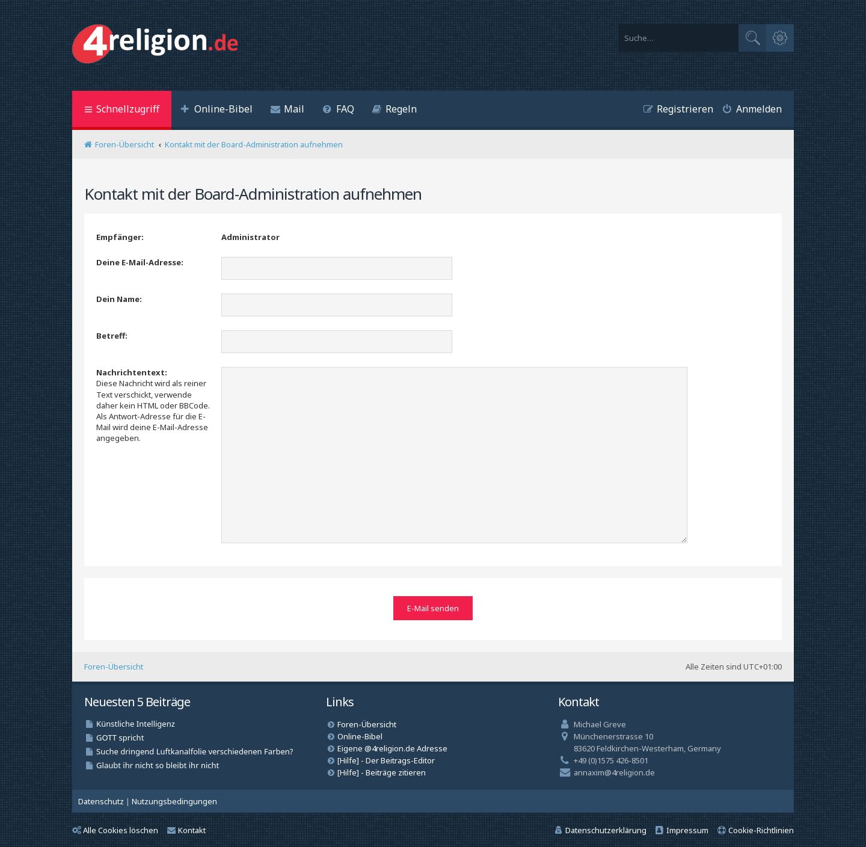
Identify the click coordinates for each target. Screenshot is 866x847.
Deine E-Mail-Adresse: (139, 262)
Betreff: (111, 335)
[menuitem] (216, 110)
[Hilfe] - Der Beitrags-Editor (386, 758)
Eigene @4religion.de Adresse (392, 746)
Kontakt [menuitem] (186, 828)
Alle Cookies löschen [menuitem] (115, 828)
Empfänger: (120, 237)
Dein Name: (119, 299)
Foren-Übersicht (113, 665)
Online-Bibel (359, 734)
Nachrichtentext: (131, 372)
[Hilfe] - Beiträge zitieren (381, 770)
